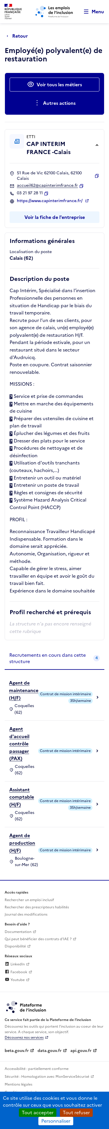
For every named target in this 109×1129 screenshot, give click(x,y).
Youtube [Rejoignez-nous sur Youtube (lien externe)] (15, 979)
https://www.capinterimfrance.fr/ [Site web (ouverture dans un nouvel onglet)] (50, 201)
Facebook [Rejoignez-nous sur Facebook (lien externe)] (16, 972)
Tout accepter (37, 1112)
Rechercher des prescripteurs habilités (37, 907)
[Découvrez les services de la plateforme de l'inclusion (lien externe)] (26, 1006)
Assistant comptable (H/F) (21, 797)
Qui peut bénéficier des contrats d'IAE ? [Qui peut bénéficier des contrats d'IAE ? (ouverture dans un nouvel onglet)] (38, 939)
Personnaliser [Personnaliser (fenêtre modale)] (55, 1120)
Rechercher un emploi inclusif (29, 900)
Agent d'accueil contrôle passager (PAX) (19, 743)
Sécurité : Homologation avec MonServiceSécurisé (47, 1076)
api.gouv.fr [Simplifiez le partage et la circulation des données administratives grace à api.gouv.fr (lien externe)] (81, 1051)
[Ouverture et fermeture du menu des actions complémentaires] (54, 103)
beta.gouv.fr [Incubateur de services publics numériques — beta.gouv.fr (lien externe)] (17, 1051)
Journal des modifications (26, 914)
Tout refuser (76, 1112)
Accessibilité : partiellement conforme (37, 1068)
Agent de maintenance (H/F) (23, 690)
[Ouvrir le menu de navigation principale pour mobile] (91, 12)
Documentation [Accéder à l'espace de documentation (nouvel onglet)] (18, 931)
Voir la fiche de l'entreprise (54, 217)
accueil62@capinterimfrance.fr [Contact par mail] (47, 186)
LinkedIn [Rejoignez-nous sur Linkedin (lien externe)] (15, 964)
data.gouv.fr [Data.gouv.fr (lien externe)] (49, 1051)
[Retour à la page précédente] (19, 36)
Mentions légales (18, 1084)
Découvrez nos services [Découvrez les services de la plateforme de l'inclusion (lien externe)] (24, 1037)
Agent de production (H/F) (22, 843)
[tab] (54, 658)
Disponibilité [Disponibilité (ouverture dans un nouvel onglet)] (15, 946)
